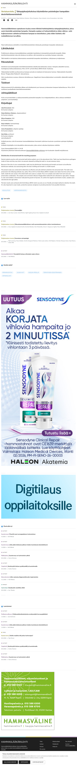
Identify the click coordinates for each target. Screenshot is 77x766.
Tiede (41, 741)
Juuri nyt (20, 272)
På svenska (42, 749)
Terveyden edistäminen (52, 272)
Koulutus (6, 190)
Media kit (55, 746)
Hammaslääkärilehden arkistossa (35, 150)
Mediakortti (55, 744)
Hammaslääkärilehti (14, 4)
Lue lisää (41, 757)
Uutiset (41, 744)
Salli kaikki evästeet (10, 762)
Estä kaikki (24, 762)
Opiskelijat (6, 275)
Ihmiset (41, 746)
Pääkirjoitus (7, 272)
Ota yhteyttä (68, 741)
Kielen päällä (34, 272)
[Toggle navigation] (75, 4)
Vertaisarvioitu (20, 190)
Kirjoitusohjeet (56, 741)
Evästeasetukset (38, 762)
